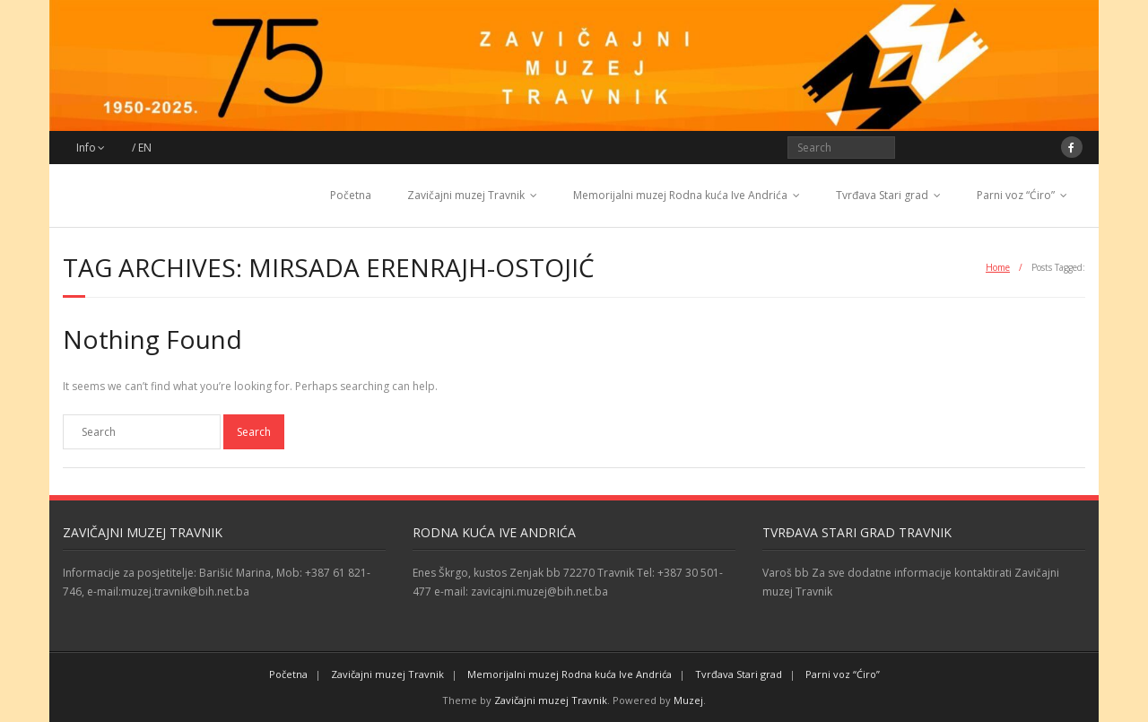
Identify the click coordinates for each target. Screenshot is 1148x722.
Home (998, 267)
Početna (350, 195)
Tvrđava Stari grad (882, 195)
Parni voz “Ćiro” (1016, 195)
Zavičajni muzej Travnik (466, 195)
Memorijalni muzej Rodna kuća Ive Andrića (680, 195)
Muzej (688, 700)
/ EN (142, 147)
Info (86, 147)
